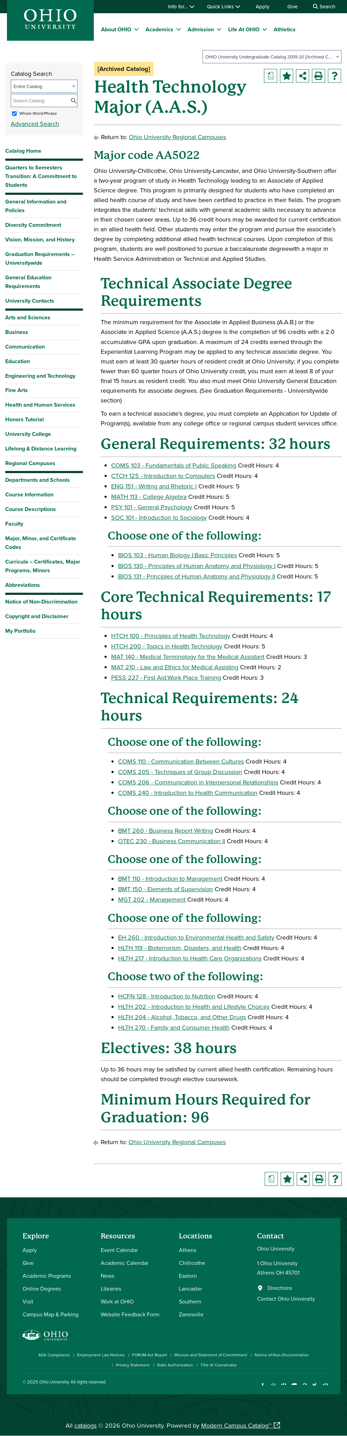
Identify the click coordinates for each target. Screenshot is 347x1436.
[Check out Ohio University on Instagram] (273, 1387)
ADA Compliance (54, 1355)
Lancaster (190, 1288)
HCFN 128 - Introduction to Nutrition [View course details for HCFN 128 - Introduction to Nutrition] (166, 996)
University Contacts (29, 301)
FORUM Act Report (149, 1355)
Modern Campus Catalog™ (236, 1425)
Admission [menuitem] (201, 29)
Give (292, 6)
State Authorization (175, 1365)
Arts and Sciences (27, 317)
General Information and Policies (35, 206)
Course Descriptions (30, 509)
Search (324, 6)
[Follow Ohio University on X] (304, 1387)
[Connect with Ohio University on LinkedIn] (284, 1387)
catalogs (85, 1425)
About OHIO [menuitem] (116, 29)
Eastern (188, 1275)
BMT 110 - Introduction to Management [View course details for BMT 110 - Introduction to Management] (170, 878)
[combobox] (272, 56)
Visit (28, 1301)
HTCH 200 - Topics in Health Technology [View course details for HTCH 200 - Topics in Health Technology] (166, 646)
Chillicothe (192, 1263)
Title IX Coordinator (218, 1365)
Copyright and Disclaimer (36, 616)
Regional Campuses (30, 463)
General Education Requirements (28, 281)
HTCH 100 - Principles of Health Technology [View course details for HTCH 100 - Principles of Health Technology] (170, 635)
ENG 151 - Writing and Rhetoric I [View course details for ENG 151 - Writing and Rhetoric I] (154, 486)
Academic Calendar (124, 1263)
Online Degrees (42, 1288)
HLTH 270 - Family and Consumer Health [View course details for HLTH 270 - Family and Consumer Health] (174, 1027)
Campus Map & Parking (51, 1314)
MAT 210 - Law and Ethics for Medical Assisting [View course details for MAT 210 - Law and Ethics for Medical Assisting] (174, 667)
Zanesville (191, 1314)
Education (17, 361)
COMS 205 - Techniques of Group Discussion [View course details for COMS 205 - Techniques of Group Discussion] (180, 771)
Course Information (29, 494)
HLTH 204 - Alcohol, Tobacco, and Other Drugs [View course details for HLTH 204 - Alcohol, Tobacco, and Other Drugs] (182, 1017)
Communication (25, 347)
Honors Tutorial (24, 419)
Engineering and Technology (40, 376)
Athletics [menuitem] (285, 29)
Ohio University (53, 1382)
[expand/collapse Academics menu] (178, 29)
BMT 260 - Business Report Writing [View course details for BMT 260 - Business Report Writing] (165, 830)
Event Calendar (119, 1250)
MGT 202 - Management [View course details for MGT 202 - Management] (151, 899)
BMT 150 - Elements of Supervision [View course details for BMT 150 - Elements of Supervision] (165, 889)
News (107, 1275)
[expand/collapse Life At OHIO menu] (264, 29)
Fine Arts (16, 390)
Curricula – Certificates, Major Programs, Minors (42, 566)
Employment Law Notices (101, 1355)
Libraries (111, 1288)
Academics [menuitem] (159, 29)
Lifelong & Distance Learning (40, 449)
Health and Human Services (40, 405)
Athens (187, 1250)
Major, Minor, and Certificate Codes (40, 542)
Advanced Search (35, 123)
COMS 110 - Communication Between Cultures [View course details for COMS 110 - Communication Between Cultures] (181, 761)
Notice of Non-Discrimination (41, 602)
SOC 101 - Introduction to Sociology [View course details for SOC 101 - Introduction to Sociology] (159, 517)
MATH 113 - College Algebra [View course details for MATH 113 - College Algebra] (149, 496)
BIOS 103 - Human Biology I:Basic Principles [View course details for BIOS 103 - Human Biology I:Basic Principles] (177, 555)
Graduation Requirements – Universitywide (39, 258)
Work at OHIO (117, 1301)
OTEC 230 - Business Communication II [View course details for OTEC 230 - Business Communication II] (171, 841)
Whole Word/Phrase (38, 113)
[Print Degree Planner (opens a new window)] (270, 76)
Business (16, 332)
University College (28, 434)
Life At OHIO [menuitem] (243, 29)
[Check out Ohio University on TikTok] (315, 1387)
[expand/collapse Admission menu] (219, 29)
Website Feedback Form (130, 1314)
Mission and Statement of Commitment (210, 1355)
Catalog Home (23, 151)
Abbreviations (22, 585)
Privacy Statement (133, 1365)
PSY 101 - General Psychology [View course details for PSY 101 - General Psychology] (151, 507)
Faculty (14, 524)
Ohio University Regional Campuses (177, 137)
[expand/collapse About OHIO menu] (136, 29)
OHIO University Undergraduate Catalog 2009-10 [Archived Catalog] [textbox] (269, 56)
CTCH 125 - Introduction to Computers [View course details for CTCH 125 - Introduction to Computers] (163, 475)
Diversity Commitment (33, 225)
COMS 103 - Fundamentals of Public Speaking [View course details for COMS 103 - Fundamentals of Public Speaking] (173, 465)
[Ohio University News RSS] (325, 1387)
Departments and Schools (37, 480)
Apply (262, 6)
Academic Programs (47, 1275)
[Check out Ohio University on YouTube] (294, 1387)
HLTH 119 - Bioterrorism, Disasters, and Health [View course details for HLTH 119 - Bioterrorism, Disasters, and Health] (179, 947)
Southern (190, 1301)
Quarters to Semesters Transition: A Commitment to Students (41, 176)
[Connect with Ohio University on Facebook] (263, 1387)
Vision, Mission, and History (40, 240)
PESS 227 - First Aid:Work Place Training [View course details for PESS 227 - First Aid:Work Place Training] (166, 677)
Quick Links (223, 6)
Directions (279, 1288)
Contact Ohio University (286, 1298)
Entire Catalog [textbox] (28, 86)
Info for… (181, 6)
